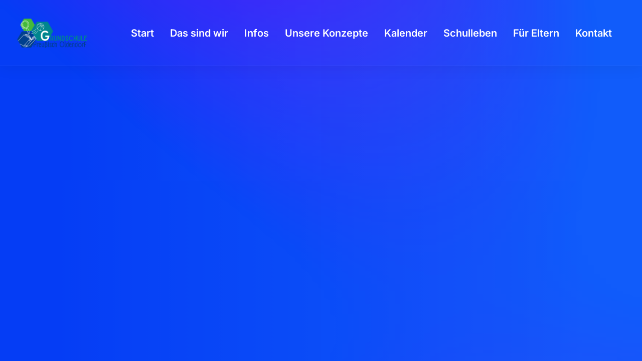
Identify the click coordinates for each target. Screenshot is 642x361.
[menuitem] (142, 33)
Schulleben (470, 33)
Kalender (405, 33)
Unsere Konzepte (326, 33)
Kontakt (593, 33)
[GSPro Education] (52, 33)
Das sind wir (199, 33)
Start (142, 33)
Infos (256, 33)
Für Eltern (536, 33)
